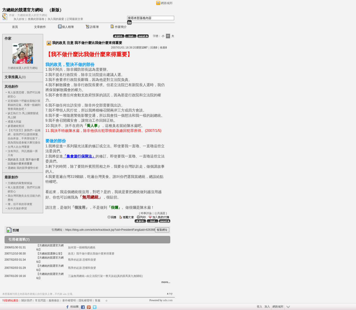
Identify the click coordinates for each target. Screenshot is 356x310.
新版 (55, 10)
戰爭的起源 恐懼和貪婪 (82, 259)
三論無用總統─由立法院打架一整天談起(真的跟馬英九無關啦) (105, 276)
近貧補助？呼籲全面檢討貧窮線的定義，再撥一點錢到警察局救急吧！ (24, 105)
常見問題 (40, 300)
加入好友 (19, 19)
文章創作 (40, 27)
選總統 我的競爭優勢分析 (23, 168)
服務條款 (54, 300)
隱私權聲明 (85, 300)
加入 (267, 306)
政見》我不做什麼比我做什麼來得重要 (91, 253)
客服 (97, 300)
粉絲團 (74, 306)
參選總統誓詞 (16, 126)
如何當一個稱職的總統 (81, 247)
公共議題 (159, 213)
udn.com (168, 300)
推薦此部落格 (36, 19)
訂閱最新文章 (75, 19)
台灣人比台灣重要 (19, 146)
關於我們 (26, 300)
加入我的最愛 (56, 19)
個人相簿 (68, 27)
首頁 (15, 27)
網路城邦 (167, 3)
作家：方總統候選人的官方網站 (28, 15)
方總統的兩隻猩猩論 (20, 183)
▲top (169, 293)
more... (165, 282)
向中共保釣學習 (17, 208)
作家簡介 (121, 27)
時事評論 (146, 213)
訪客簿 (94, 27)
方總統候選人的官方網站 (23, 68)
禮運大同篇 (14, 121)
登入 (259, 306)
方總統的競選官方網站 (22, 10)
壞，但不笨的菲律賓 (20, 204)
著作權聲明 (69, 300)
